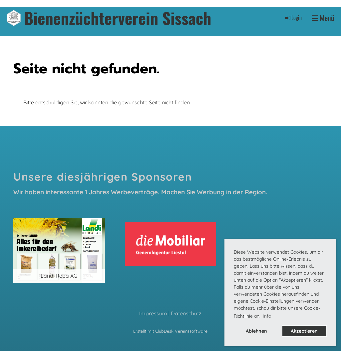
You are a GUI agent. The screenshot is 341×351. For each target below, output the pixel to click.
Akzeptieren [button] (304, 331)
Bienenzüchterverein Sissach (117, 18)
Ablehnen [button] (256, 331)
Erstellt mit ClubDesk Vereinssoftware (170, 331)
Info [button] (267, 316)
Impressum (153, 313)
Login (293, 18)
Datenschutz (186, 313)
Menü (323, 18)
